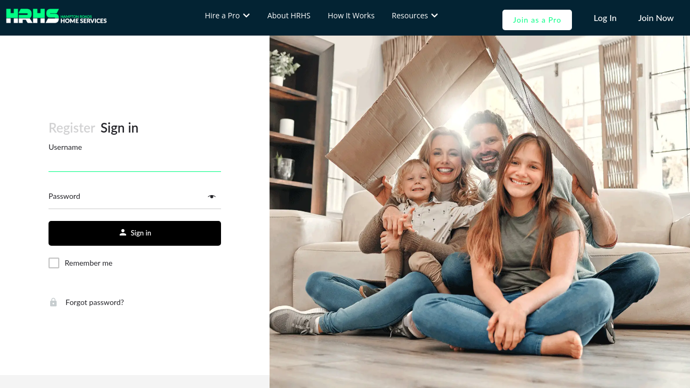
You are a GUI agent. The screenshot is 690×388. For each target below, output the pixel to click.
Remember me (89, 262)
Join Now (656, 17)
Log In (605, 17)
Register (72, 127)
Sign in (120, 127)
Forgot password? (86, 302)
